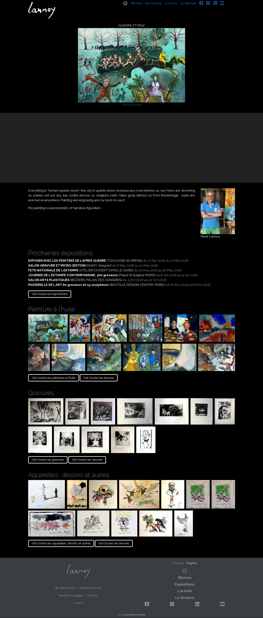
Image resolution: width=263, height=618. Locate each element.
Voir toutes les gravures (48, 459)
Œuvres (146, 9)
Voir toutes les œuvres (98, 378)
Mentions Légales (71, 595)
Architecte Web (135, 614)
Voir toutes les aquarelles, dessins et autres (61, 543)
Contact (92, 595)
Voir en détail (131, 105)
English (192, 563)
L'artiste (180, 9)
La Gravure (198, 9)
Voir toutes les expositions (50, 294)
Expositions (163, 9)
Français (178, 563)
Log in (78, 602)
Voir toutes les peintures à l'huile (53, 378)
